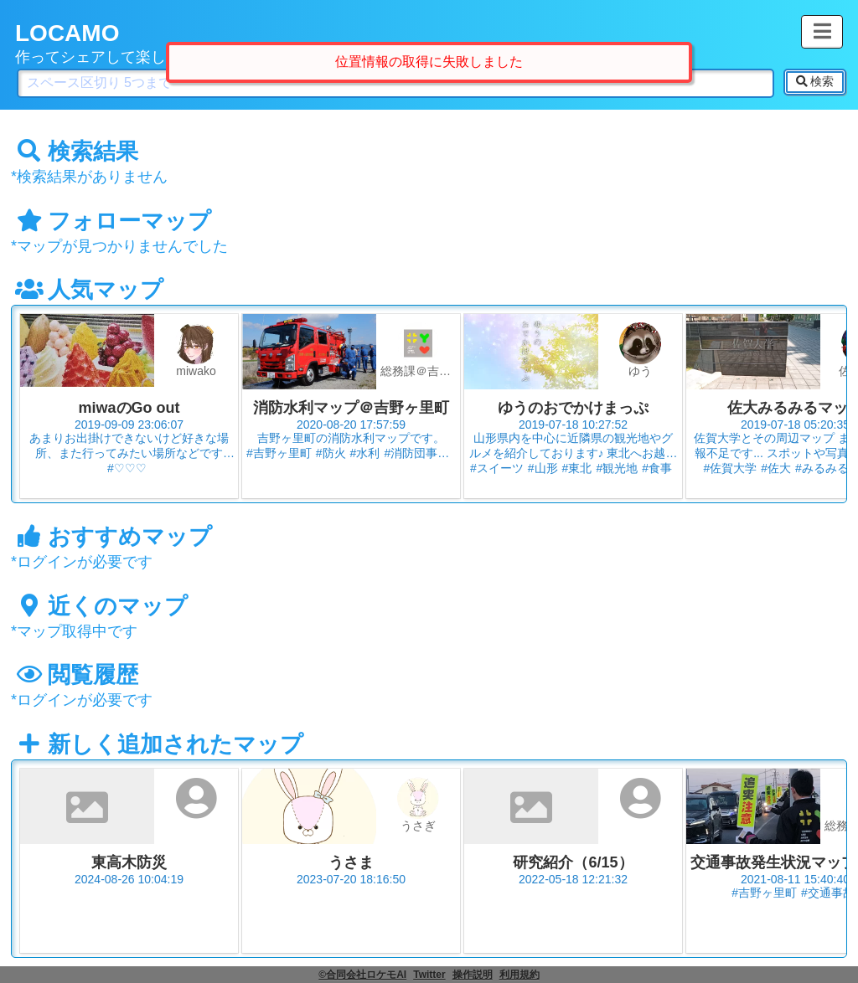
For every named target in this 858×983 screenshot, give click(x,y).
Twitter (429, 974)
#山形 (543, 468)
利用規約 (519, 974)
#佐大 (776, 468)
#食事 (657, 468)
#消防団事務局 (422, 453)
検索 (815, 81)
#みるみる (822, 468)
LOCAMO (67, 33)
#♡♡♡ (127, 468)
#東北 (577, 468)
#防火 (331, 453)
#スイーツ (497, 468)
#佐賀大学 (730, 468)
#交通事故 (828, 892)
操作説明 (472, 974)
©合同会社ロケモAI (362, 974)
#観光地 (617, 468)
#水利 (365, 453)
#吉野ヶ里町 (279, 453)
